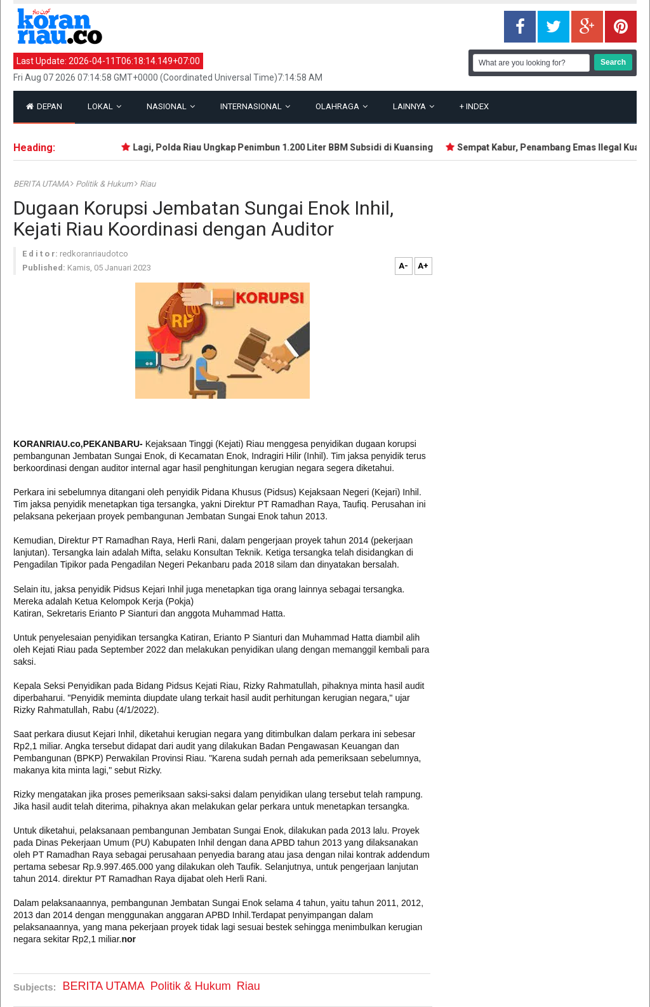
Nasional (171, 106)
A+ (423, 265)
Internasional (255, 106)
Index (474, 106)
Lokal (104, 106)
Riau (148, 184)
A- (403, 265)
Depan (44, 106)
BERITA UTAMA (41, 184)
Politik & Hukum (105, 184)
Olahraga (341, 106)
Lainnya (413, 106)
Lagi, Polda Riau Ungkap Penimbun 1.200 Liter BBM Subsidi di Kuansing (286, 147)
